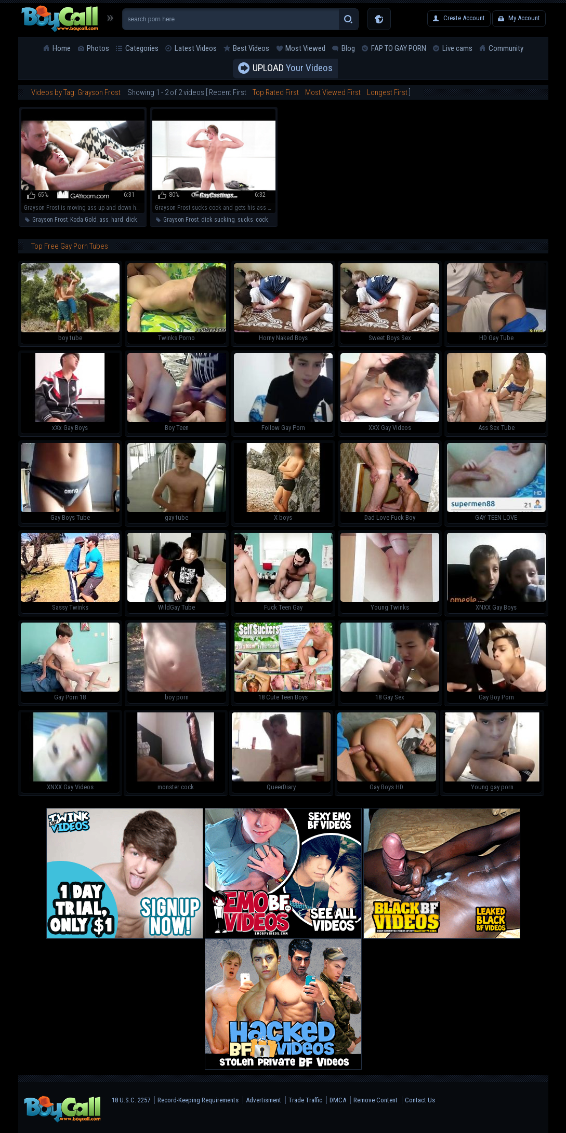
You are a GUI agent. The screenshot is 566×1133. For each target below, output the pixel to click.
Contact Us (420, 1100)
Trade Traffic (305, 1100)
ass (104, 219)
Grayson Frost (50, 219)
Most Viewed (305, 48)
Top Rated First (276, 92)
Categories (142, 48)
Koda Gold (83, 219)
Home (61, 48)
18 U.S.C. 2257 (131, 1100)
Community (506, 48)
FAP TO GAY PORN (398, 48)
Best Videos (251, 48)
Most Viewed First (333, 92)
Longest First (387, 92)
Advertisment (263, 1100)
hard (117, 219)
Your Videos (293, 68)
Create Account (464, 18)
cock (262, 219)
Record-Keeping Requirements (198, 1100)
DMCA (338, 1100)
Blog (348, 48)
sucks (245, 219)
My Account (524, 18)
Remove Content (375, 1100)
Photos (98, 48)
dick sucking (218, 219)
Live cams (457, 48)
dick (131, 219)
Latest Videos (196, 48)
